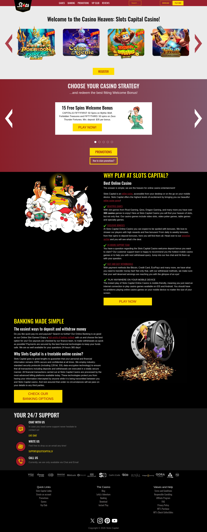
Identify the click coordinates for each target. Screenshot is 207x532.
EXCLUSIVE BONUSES (116, 225)
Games (62, 3)
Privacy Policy (163, 505)
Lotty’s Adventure (103, 494)
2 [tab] (99, 142)
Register (103, 71)
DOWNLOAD (165, 3)
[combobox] (135, 3)
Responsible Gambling (163, 494)
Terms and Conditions (163, 490)
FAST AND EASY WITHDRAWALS (120, 264)
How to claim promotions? (103, 160)
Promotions (83, 3)
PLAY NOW (178, 3)
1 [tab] (95, 142)
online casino (127, 193)
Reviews (106, 3)
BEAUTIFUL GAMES (115, 206)
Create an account (43, 494)
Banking (71, 3)
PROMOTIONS (103, 151)
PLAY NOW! (87, 127)
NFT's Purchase (163, 508)
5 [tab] (112, 142)
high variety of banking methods (61, 337)
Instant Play (103, 505)
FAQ (163, 501)
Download (103, 501)
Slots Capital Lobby (44, 490)
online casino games (112, 200)
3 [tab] (104, 142)
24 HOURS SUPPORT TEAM (118, 245)
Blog (103, 490)
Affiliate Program (163, 498)
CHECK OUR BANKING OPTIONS (38, 396)
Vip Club (95, 3)
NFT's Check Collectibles (163, 512)
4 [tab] (108, 142)
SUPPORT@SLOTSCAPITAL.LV (41, 451)
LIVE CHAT (33, 435)
